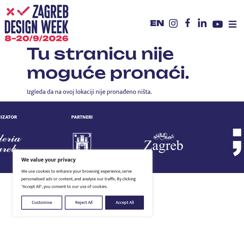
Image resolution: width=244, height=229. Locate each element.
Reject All (83, 202)
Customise (42, 202)
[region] (82, 182)
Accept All (125, 202)
